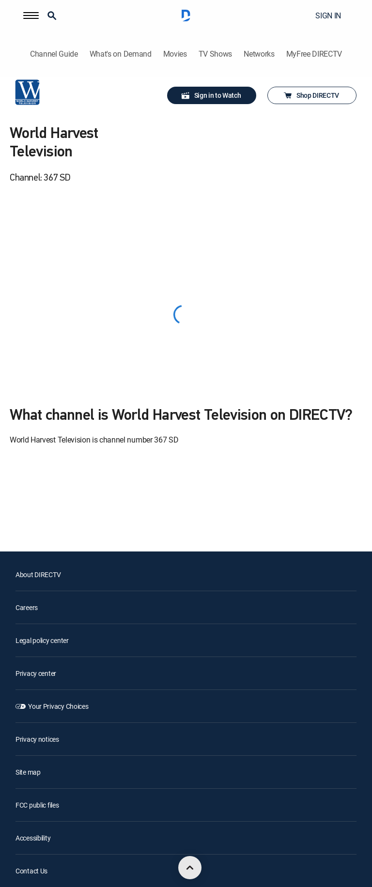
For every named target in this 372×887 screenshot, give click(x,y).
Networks (259, 54)
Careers (27, 607)
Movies (175, 54)
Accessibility (33, 837)
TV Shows (215, 54)
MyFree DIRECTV (314, 54)
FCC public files (37, 805)
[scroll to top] (189, 867)
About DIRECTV (38, 574)
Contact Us (31, 870)
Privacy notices (37, 739)
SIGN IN (328, 15)
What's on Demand (121, 54)
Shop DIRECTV (311, 95)
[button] (31, 15)
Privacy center (36, 673)
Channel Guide (54, 54)
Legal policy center (42, 640)
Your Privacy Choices (58, 706)
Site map (28, 772)
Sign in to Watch (211, 95)
